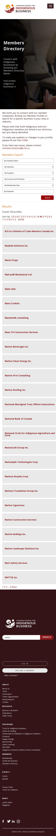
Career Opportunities (10, 697)
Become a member (25, 670)
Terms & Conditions (10, 790)
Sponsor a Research (10, 710)
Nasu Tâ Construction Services (21, 332)
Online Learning (8, 744)
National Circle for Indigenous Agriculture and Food (30, 434)
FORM (25, 140)
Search (46, 637)
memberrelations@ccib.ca (15, 148)
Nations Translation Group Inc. (21, 490)
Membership (7, 758)
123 (13, 216)
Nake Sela (10, 288)
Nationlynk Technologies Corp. (21, 462)
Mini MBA (6, 747)
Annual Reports (8, 699)
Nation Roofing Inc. (15, 389)
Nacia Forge (11, 260)
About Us (6, 688)
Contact (5, 702)
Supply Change (8, 739)
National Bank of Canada (18, 418)
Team (4, 691)
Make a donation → (11, 675)
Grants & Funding (9, 731)
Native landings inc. (15, 534)
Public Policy (7, 716)
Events (4, 776)
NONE (21, 219)
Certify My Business (10, 761)
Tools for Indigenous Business (14, 728)
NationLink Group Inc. (16, 447)
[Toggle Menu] (50, 6)
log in (24, 663)
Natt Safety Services (16, 562)
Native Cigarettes (14, 505)
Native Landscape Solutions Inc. (22, 548)
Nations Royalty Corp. (17, 476)
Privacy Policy (7, 787)
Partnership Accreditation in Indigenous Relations (21, 734)
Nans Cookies (12, 303)
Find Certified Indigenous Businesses (9, 84)
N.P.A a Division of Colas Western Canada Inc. (29, 231)
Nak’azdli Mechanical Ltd (18, 274)
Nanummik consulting (16, 317)
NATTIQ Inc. (11, 577)
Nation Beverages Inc (16, 346)
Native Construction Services (20, 519)
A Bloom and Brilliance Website (33, 832)
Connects (6, 736)
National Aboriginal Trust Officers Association (30, 404)
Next (14, 586)
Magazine (6, 805)
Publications (7, 713)
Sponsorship (7, 742)
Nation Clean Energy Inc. (18, 361)
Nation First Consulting (17, 375)
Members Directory (10, 763)
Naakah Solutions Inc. (16, 245)
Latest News (7, 802)
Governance (7, 694)
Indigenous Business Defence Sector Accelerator (21, 750)
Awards (5, 779)
